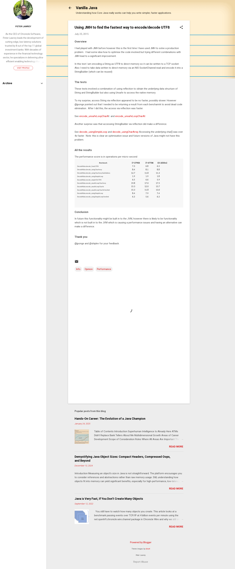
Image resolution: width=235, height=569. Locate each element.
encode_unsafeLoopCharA (94, 116)
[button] (181, 27)
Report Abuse (140, 561)
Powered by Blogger (140, 542)
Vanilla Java (86, 8)
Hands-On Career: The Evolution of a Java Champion (110, 418)
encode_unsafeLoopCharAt (130, 116)
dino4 (148, 549)
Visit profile (23, 68)
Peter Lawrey (23, 26)
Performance (104, 269)
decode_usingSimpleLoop (93, 131)
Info (78, 269)
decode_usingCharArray (125, 131)
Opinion (89, 269)
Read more (176, 446)
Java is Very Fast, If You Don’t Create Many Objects (109, 498)
